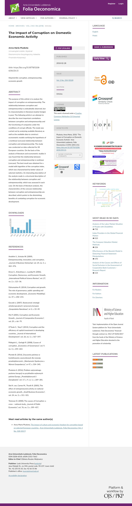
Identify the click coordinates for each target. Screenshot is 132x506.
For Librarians (98, 297)
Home (11, 26)
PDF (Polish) (63, 48)
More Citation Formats (65, 155)
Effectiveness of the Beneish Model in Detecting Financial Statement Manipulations (107, 253)
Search (117, 18)
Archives (20, 26)
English (95, 32)
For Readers (97, 290)
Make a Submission (103, 47)
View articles (28, 18)
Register (111, 4)
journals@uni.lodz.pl (31, 471)
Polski (95, 35)
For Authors (47, 18)
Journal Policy (67, 18)
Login (121, 4)
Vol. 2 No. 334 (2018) (35, 26)
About (12, 18)
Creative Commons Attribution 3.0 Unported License (68, 116)
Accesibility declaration (18, 475)
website (38, 463)
